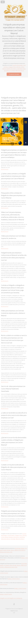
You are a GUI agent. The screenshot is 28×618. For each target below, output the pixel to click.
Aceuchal (14, 65)
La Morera (18, 67)
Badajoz (22, 548)
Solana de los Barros (5, 539)
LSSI (14, 612)
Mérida (11, 565)
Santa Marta (19, 68)
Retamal (4, 68)
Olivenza (12, 550)
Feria (14, 67)
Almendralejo (20, 65)
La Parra (22, 67)
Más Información (4, 169)
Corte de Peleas (10, 535)
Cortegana (10, 67)
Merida (4, 550)
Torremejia (12, 70)
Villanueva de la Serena (5, 552)
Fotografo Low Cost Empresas (15, 598)
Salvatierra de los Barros (11, 68)
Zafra (11, 552)
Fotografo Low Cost (4, 598)
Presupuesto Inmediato (14, 74)
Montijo (8, 550)
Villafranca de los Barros (20, 550)
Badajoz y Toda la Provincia (14, 578)
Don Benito (6, 565)
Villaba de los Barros (19, 70)
